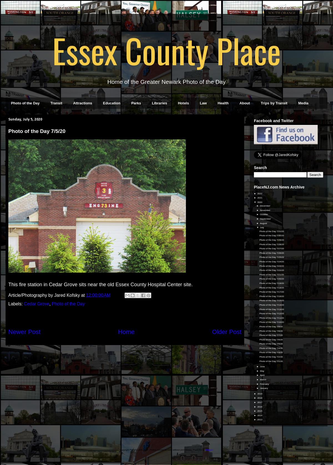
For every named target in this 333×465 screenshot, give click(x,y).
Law (203, 103)
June (263, 366)
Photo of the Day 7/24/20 (271, 261)
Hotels (183, 103)
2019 (260, 394)
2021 (260, 198)
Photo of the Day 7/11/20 (271, 318)
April (262, 375)
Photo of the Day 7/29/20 (271, 240)
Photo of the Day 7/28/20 (271, 244)
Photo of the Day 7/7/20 (271, 335)
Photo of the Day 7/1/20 (271, 361)
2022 (260, 193)
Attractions (82, 103)
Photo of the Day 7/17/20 (271, 292)
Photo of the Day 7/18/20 (271, 287)
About (244, 103)
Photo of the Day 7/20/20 (271, 279)
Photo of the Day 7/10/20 (271, 322)
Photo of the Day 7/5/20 (271, 344)
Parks (136, 103)
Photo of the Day (25, 103)
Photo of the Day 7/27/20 (271, 248)
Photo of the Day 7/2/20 (271, 357)
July (262, 227)
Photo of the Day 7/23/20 (271, 266)
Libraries (159, 103)
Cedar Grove (36, 303)
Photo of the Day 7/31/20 (271, 231)
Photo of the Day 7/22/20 (271, 270)
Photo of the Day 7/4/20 (271, 348)
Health (223, 103)
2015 (260, 411)
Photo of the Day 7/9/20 (271, 326)
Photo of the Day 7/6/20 (271, 339)
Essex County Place (166, 50)
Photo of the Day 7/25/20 (271, 257)
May (262, 371)
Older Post (226, 331)
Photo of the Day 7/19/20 (271, 283)
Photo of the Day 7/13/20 (271, 309)
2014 (260, 415)
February (264, 384)
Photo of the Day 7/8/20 (271, 331)
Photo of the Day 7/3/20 (271, 352)
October (264, 214)
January (264, 388)
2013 (260, 419)
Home (126, 331)
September (265, 219)
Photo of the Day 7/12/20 (271, 313)
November (265, 210)
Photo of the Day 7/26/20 (271, 253)
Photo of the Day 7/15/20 (271, 300)
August (264, 223)
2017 (260, 402)
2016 (260, 407)
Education (111, 103)
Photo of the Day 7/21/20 (271, 274)
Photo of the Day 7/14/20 (271, 305)
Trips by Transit (274, 103)
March (263, 379)
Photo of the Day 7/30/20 (271, 235)
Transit (56, 103)
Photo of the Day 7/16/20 (271, 296)
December (265, 206)
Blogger (209, 450)
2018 (260, 398)
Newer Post (24, 331)
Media (303, 103)
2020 (260, 202)
